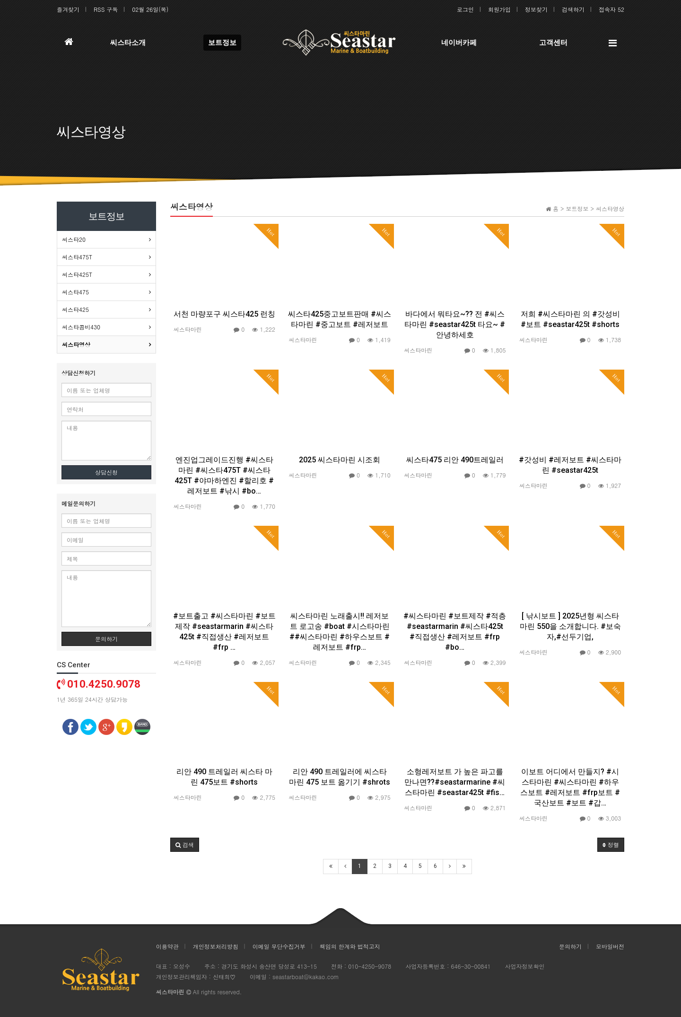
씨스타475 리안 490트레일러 (455, 459)
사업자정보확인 (525, 966)
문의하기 (106, 639)
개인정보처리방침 (215, 946)
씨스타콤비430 (81, 327)
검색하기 (573, 9)
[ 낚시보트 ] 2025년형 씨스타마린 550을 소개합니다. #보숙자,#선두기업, (570, 626)
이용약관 (167, 946)
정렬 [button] (610, 844)
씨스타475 (75, 292)
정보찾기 (536, 9)
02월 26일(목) (150, 9)
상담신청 (106, 472)
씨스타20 (74, 239)
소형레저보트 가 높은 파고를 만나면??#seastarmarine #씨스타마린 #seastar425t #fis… (454, 782)
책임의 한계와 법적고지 (350, 946)
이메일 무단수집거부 (279, 946)
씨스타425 (75, 309)
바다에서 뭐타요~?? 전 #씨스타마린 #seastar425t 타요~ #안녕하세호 (454, 324)
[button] (184, 845)
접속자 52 (611, 9)
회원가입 (499, 9)
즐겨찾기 (68, 9)
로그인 (465, 9)
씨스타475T (77, 257)
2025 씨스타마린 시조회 (339, 459)
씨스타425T (77, 274)
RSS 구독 (106, 9)
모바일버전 (610, 946)
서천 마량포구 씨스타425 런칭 (224, 314)
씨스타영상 (76, 344)
